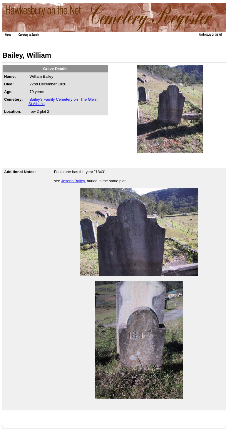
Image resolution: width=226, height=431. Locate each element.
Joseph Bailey (73, 181)
